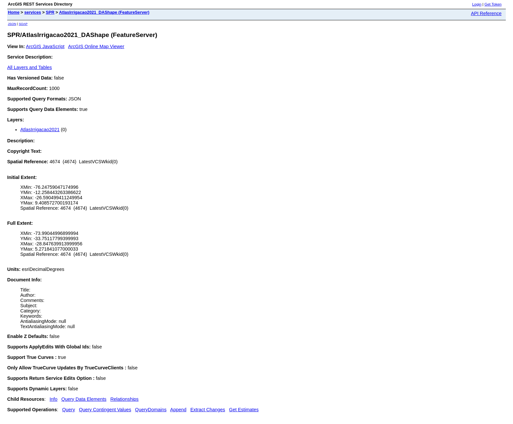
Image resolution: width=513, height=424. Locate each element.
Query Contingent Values (105, 409)
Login (476, 4)
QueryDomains (151, 409)
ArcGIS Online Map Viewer (96, 46)
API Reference (486, 13)
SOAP (23, 24)
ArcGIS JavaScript (45, 46)
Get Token (493, 4)
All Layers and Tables (29, 67)
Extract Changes (207, 409)
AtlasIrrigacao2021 (40, 129)
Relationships (124, 399)
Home (14, 12)
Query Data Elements (84, 399)
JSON (12, 24)
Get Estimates (243, 409)
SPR (50, 12)
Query (68, 409)
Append (178, 409)
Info (54, 399)
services (32, 12)
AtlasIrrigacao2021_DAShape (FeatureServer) (104, 12)
